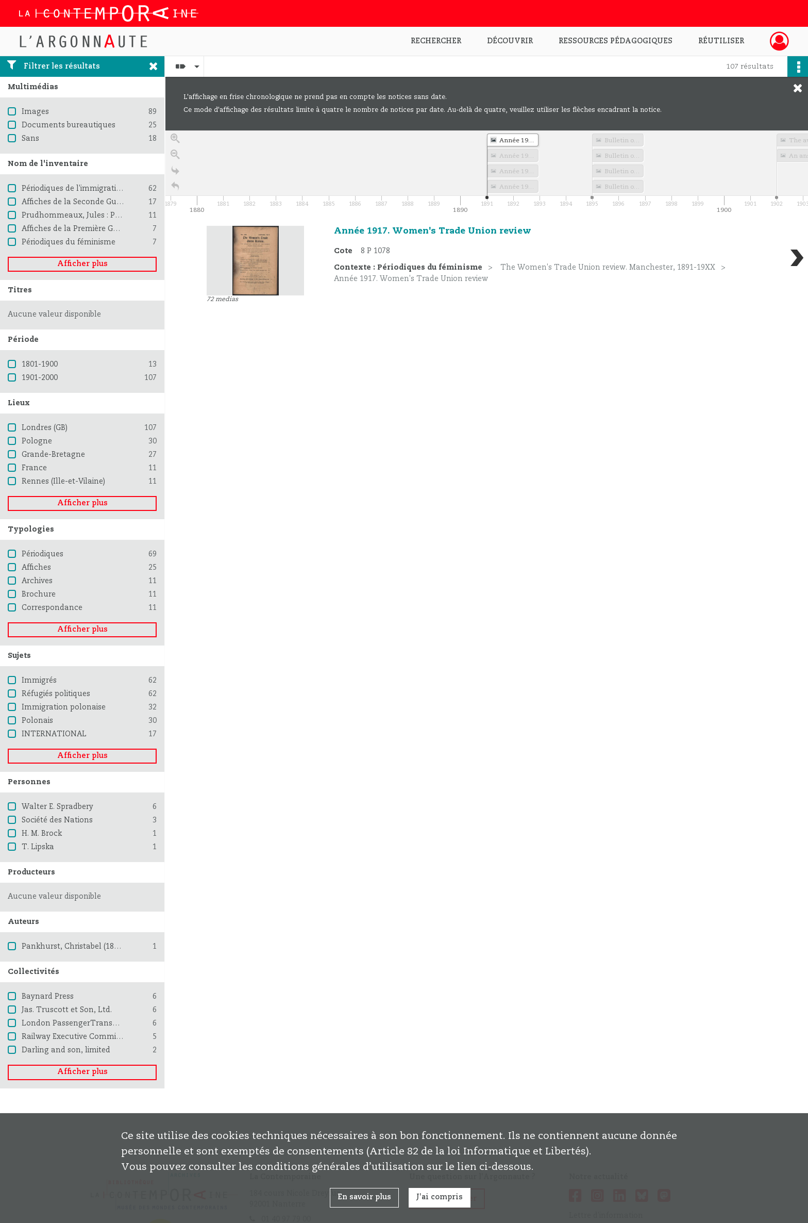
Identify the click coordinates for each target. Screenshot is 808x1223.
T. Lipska (38, 847)
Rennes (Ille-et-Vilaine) (63, 481)
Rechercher (436, 41)
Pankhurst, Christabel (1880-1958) (83, 946)
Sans (30, 138)
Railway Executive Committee (76, 1036)
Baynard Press (48, 996)
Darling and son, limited (66, 1050)
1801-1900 (40, 364)
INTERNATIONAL (54, 734)
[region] (486, 285)
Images (35, 111)
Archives (37, 581)
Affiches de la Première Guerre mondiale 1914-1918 (115, 229)
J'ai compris (439, 1197)
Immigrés (39, 680)
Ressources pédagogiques (615, 41)
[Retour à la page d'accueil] (175, 190)
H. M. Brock (42, 833)
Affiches (36, 567)
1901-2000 (40, 378)
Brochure (39, 594)
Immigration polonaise (64, 707)
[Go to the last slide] (175, 174)
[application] (486, 173)
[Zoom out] (175, 158)
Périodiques (42, 554)
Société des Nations (57, 820)
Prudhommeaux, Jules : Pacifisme (83, 215)
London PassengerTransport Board (87, 1023)
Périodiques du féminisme (68, 242)
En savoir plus (364, 1197)
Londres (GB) (45, 428)
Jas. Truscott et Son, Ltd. (67, 1010)
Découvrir (510, 41)
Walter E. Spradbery (57, 807)
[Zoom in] (175, 142)
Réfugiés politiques (56, 694)
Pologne (37, 441)
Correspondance (52, 608)
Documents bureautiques (68, 125)
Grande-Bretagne (53, 454)
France (34, 468)
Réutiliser (721, 41)
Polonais (37, 720)
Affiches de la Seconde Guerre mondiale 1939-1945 (114, 202)
